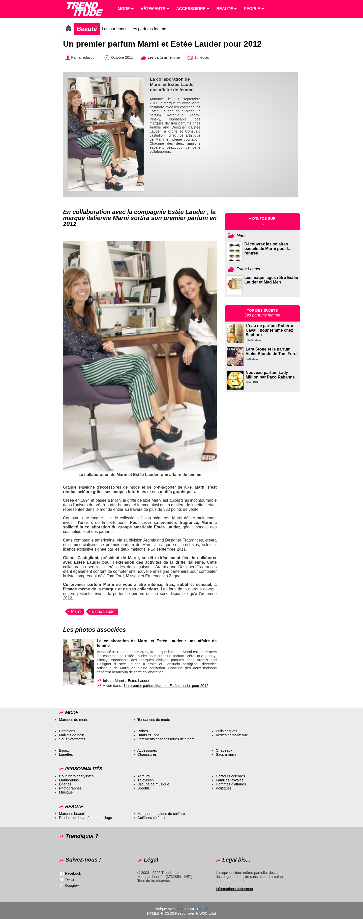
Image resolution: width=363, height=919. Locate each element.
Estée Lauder (104, 611)
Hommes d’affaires (231, 784)
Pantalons (67, 731)
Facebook (73, 873)
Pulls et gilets (226, 731)
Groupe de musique (153, 784)
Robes (142, 731)
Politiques (223, 788)
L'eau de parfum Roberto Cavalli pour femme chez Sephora (269, 330)
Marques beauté (72, 814)
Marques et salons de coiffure (161, 814)
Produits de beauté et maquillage (85, 818)
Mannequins (69, 780)
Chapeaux (224, 750)
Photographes (70, 788)
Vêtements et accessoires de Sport (165, 739)
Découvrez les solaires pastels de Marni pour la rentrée (268, 248)
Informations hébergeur (234, 889)
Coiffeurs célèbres (230, 776)
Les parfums (113, 29)
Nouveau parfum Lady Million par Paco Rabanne (270, 374)
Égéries (65, 784)
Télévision (145, 780)
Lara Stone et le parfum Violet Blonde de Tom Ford (271, 351)
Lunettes (66, 754)
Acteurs (143, 776)
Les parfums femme (148, 29)
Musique (66, 792)
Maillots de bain (71, 735)
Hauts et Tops (148, 735)
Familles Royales (230, 780)
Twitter (70, 879)
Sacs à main (226, 754)
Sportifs (143, 788)
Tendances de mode (153, 720)
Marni (76, 611)
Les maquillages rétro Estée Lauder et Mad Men (271, 279)
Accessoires (147, 750)
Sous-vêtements (72, 739)
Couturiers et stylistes (76, 776)
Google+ (72, 885)
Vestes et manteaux (232, 735)
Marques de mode (73, 720)
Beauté (87, 28)
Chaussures (147, 754)
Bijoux (64, 750)
